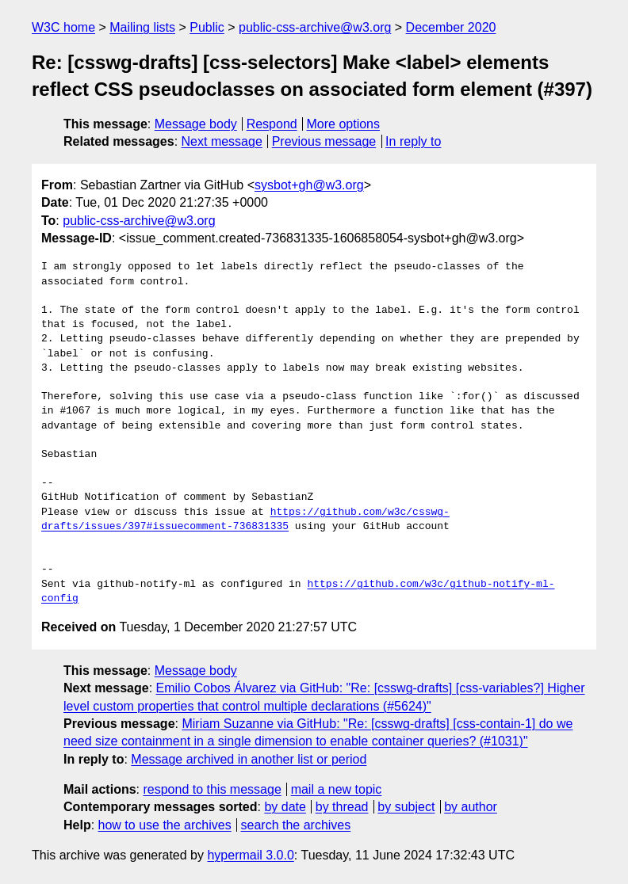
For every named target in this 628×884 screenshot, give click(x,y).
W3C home (63, 27)
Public (207, 27)
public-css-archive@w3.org (315, 27)
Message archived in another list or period (248, 759)
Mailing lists (142, 27)
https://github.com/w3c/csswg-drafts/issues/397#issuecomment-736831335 (245, 519)
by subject (406, 807)
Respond (272, 124)
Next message (222, 141)
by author (470, 807)
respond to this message (212, 789)
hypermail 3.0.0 (250, 855)
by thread (342, 807)
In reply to (413, 141)
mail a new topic (336, 789)
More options (344, 124)
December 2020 (451, 27)
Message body (196, 124)
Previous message (324, 141)
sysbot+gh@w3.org (309, 185)
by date (284, 807)
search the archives (296, 825)
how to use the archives (165, 825)
